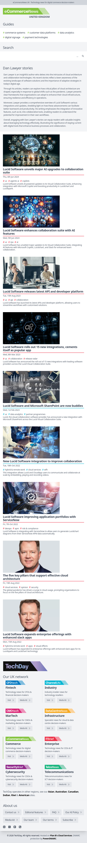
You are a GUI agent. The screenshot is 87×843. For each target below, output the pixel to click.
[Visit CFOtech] (11, 700)
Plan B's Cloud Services (61, 835)
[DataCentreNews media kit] (64, 728)
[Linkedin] (4, 827)
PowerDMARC (49, 838)
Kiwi (13, 795)
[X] (9, 827)
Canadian (73, 791)
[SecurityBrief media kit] (25, 784)
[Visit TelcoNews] (50, 784)
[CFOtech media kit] (25, 700)
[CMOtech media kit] (25, 728)
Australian (61, 791)
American (24, 795)
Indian (6, 795)
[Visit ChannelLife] (50, 700)
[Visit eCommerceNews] (11, 756)
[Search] (40, 56)
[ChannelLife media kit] (64, 700)
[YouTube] (15, 827)
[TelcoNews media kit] (64, 784)
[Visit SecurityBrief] (11, 784)
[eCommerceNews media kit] (25, 756)
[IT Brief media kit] (64, 756)
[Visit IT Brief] (50, 756)
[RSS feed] (20, 827)
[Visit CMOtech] (11, 728)
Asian (51, 791)
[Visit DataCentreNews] (50, 728)
